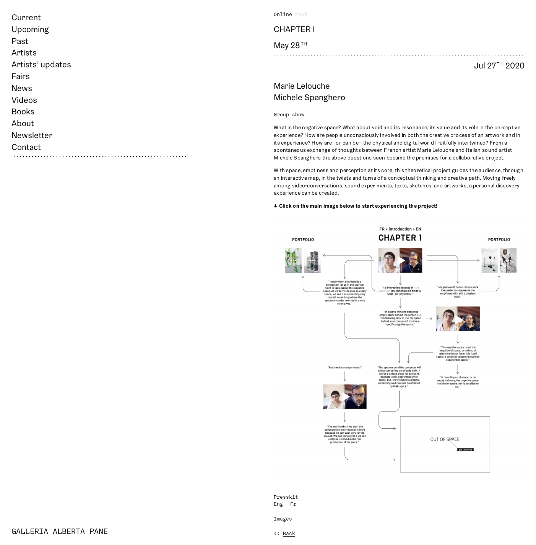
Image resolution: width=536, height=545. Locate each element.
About (22, 123)
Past (19, 41)
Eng (278, 504)
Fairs (20, 76)
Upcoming (30, 29)
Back (289, 533)
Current (26, 17)
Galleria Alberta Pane (59, 532)
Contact (26, 147)
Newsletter (31, 135)
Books (22, 111)
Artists (24, 52)
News (21, 88)
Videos (24, 99)
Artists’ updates (41, 64)
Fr (293, 504)
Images (283, 519)
